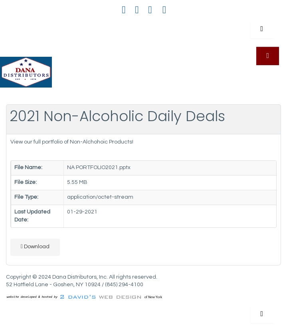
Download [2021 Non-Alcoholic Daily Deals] (35, 246)
